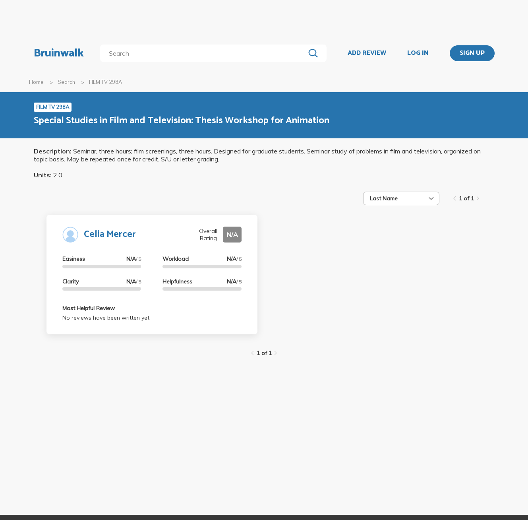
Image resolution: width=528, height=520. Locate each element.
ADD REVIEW (367, 53)
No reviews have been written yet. (106, 317)
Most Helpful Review (88, 308)
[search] (204, 53)
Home (36, 82)
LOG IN (418, 53)
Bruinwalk (59, 53)
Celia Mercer (110, 234)
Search (66, 82)
